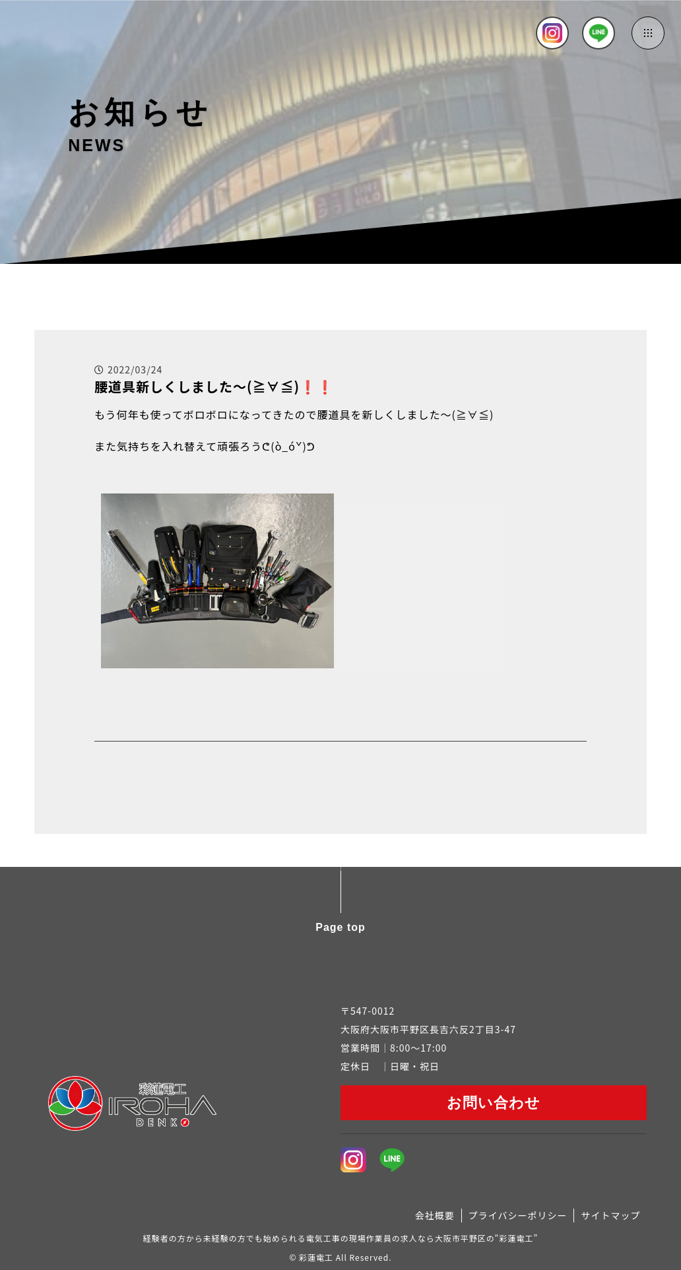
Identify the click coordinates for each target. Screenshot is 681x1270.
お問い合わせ (493, 1103)
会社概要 (435, 1215)
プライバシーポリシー (518, 1215)
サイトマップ (610, 1215)
